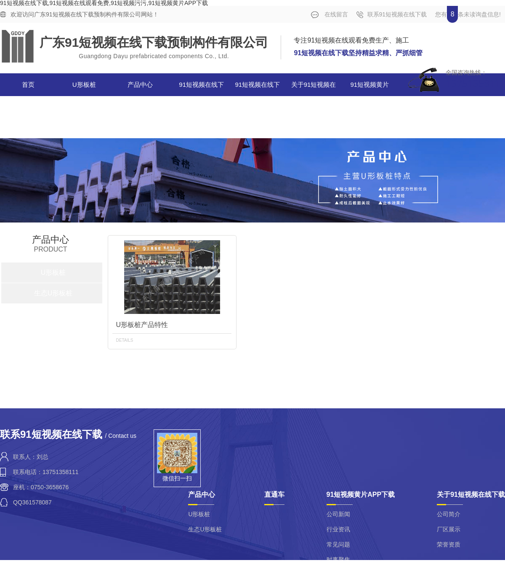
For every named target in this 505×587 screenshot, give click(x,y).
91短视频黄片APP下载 (367, 96)
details (124, 340)
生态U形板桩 (53, 293)
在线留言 (329, 14)
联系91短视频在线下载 (391, 14)
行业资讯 (338, 529)
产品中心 (140, 84)
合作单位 (476, 103)
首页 (28, 84)
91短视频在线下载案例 (201, 96)
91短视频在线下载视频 (257, 96)
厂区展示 (448, 529)
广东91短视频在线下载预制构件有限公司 (154, 42)
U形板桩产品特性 (142, 324)
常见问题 (338, 544)
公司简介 (448, 514)
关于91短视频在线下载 (313, 96)
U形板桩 (84, 84)
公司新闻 (338, 514)
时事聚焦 (338, 559)
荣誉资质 (448, 544)
